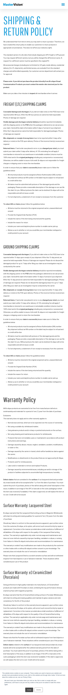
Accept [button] (29, 690)
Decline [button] (38, 690)
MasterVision (13, 4)
